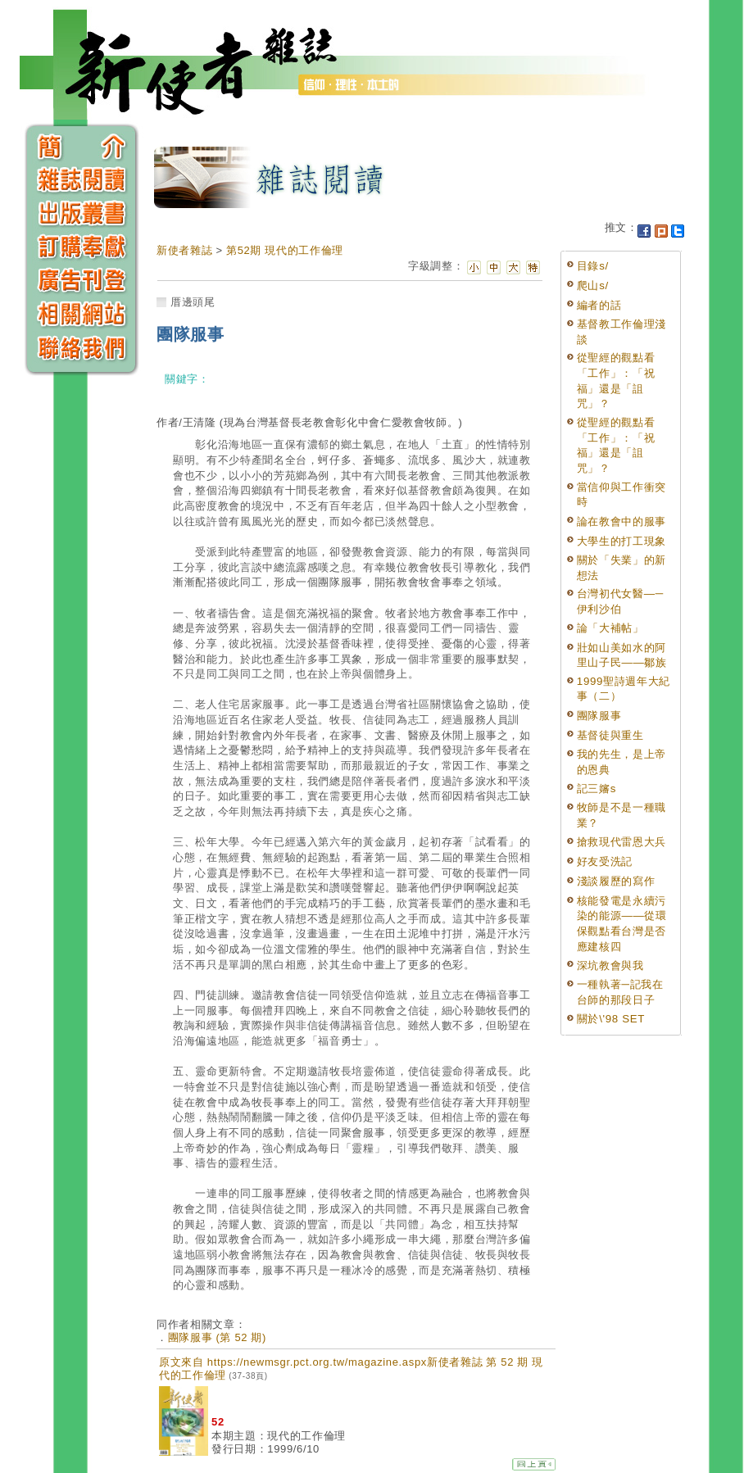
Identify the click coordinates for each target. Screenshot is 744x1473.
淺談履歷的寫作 (616, 881)
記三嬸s (596, 788)
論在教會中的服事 (621, 521)
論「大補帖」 (610, 628)
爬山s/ (593, 285)
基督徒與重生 (610, 735)
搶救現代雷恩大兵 (621, 842)
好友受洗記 (605, 861)
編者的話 (599, 305)
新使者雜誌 (184, 250)
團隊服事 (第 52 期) (217, 1337)
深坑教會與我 (610, 965)
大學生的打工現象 (621, 541)
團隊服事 (599, 715)
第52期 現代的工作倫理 (284, 250)
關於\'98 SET (611, 1019)
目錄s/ (593, 266)
